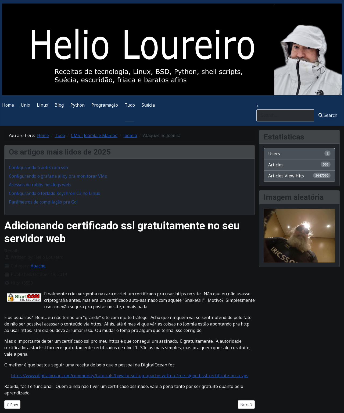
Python (77, 105)
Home (8, 105)
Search (327, 115)
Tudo (130, 105)
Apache (38, 266)
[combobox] (285, 115)
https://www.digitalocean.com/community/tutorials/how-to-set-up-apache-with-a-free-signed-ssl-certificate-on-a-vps (129, 376)
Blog (59, 105)
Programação (104, 105)
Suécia (148, 105)
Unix (25, 105)
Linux (42, 105)
